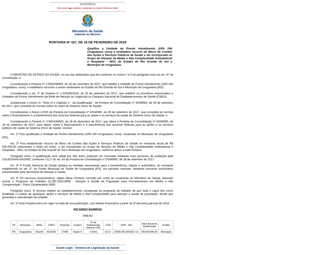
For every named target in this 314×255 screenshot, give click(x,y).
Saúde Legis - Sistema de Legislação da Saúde (87, 247)
